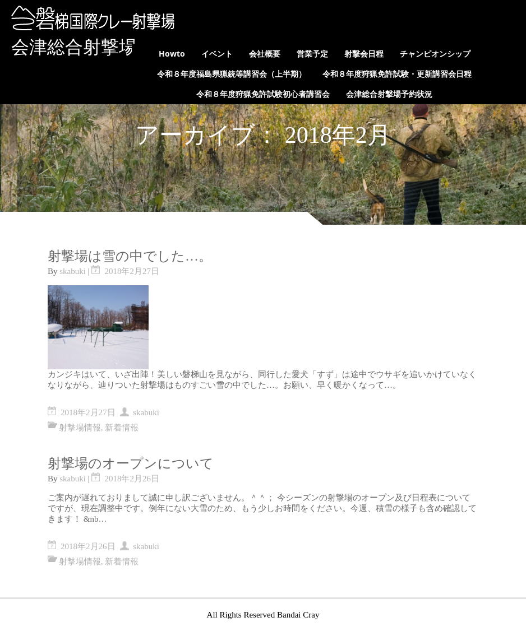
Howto (172, 53)
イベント (217, 53)
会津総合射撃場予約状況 (389, 94)
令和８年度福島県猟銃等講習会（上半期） (231, 73)
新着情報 (122, 427)
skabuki (72, 271)
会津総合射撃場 (74, 47)
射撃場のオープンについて (131, 463)
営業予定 (312, 53)
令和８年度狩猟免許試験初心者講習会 (263, 94)
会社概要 (264, 53)
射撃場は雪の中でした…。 (130, 256)
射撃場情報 (80, 427)
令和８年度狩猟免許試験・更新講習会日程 (397, 73)
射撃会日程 (364, 53)
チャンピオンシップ (435, 53)
